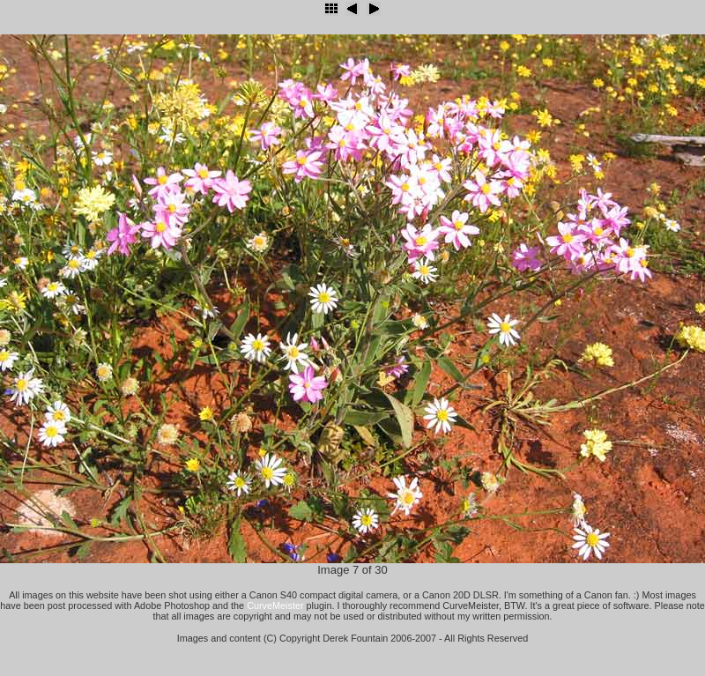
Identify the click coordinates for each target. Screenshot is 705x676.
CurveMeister (275, 605)
